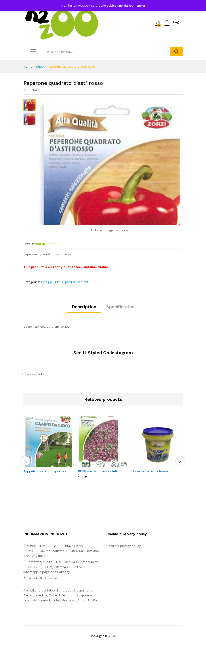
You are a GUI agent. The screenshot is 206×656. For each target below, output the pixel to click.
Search (176, 51)
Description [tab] (84, 306)
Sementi (83, 282)
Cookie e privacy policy (123, 546)
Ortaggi (46, 282)
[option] (48, 448)
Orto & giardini (64, 282)
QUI (131, 5)
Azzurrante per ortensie (150, 471)
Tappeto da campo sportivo (44, 471)
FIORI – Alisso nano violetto (98, 471)
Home (27, 66)
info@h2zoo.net (45, 578)
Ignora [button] (140, 5)
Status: (28, 244)
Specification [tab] (120, 306)
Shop (40, 66)
